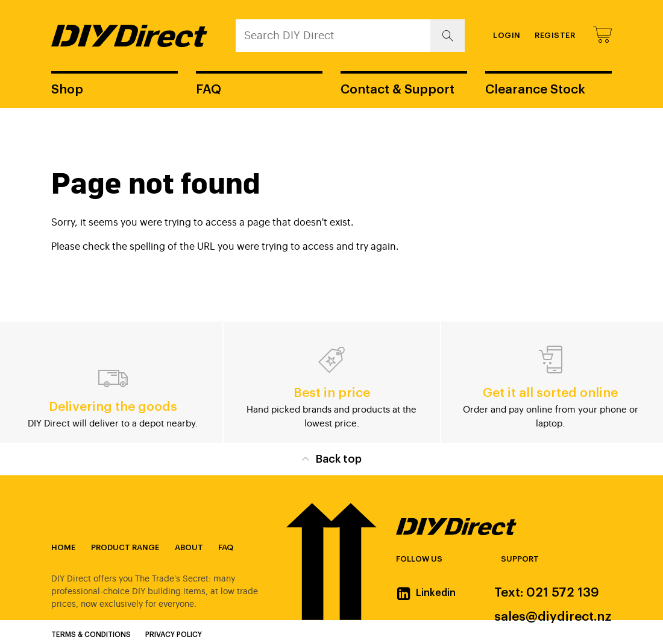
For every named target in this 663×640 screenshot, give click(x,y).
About (189, 547)
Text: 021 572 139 (546, 592)
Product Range (125, 547)
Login (507, 35)
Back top (331, 458)
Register (555, 35)
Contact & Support (397, 89)
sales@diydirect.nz (553, 616)
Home (63, 547)
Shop (67, 89)
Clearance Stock (535, 89)
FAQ (208, 89)
